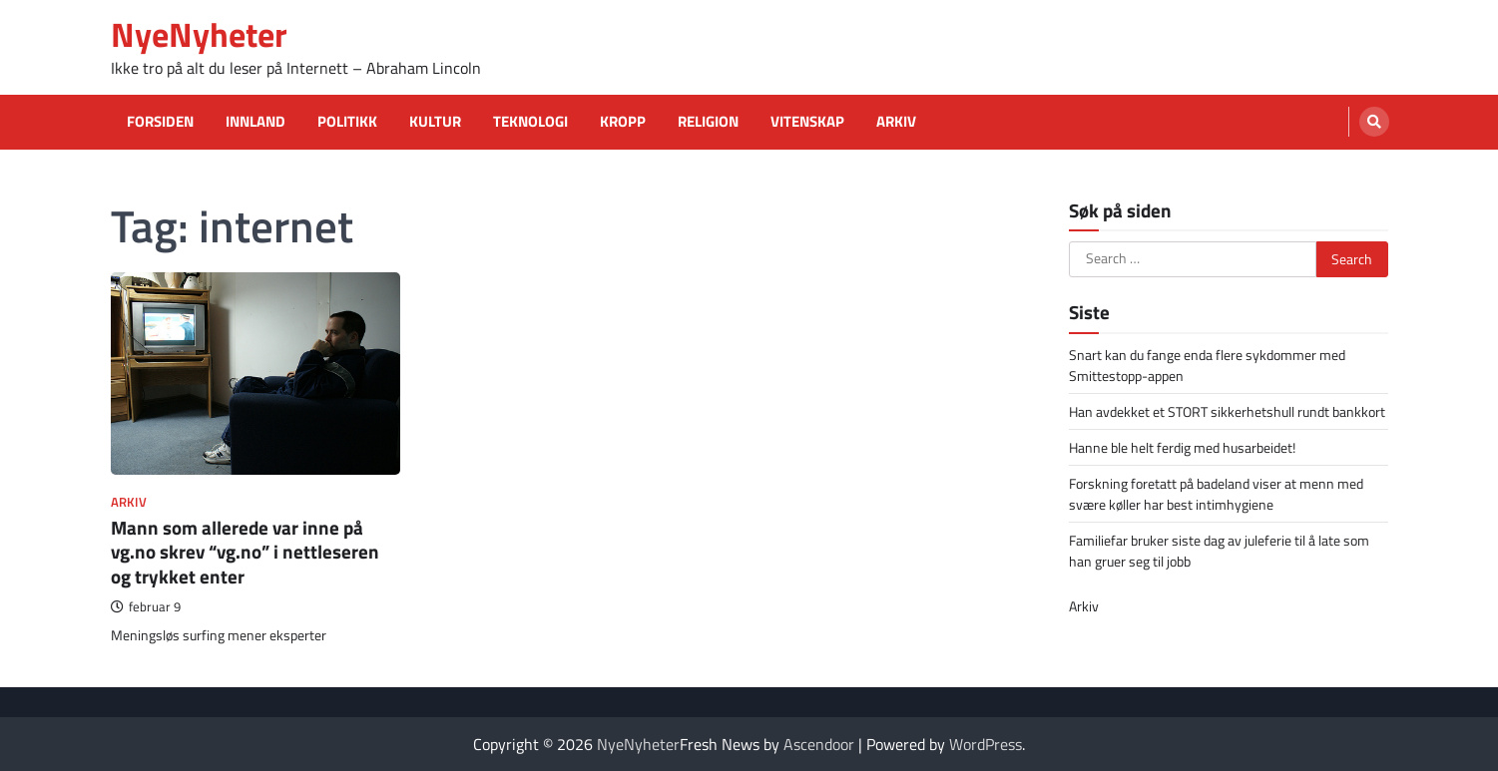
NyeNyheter (199, 34)
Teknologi (530, 122)
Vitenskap (807, 122)
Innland (255, 122)
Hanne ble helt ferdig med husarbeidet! (1182, 447)
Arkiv (896, 122)
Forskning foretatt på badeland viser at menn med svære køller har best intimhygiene (1216, 494)
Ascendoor (818, 744)
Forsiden (160, 122)
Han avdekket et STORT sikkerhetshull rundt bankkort (1227, 411)
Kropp (623, 122)
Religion (708, 122)
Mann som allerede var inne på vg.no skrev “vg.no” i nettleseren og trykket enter (245, 552)
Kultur (435, 122)
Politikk (347, 122)
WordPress (985, 744)
